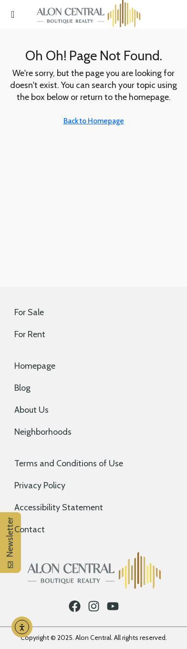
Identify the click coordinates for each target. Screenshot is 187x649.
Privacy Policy (39, 485)
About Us (31, 410)
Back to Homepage (93, 121)
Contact (29, 529)
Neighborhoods (43, 432)
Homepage (34, 366)
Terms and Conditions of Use (68, 463)
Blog (22, 388)
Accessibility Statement (58, 507)
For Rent (29, 334)
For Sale (29, 312)
